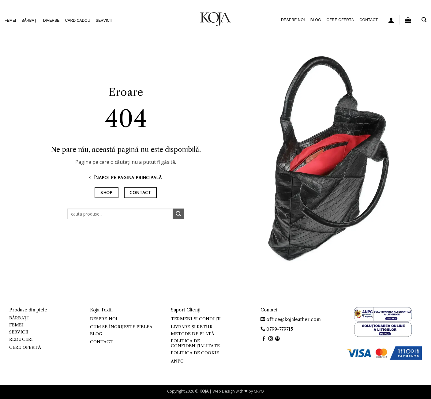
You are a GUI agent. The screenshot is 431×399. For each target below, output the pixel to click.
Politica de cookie (195, 353)
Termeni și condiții (196, 319)
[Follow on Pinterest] (277, 339)
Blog (315, 20)
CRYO (259, 391)
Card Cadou (77, 20)
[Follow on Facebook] (264, 339)
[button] (391, 20)
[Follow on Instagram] (270, 339)
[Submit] (178, 214)
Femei (10, 20)
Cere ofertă (340, 20)
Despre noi (293, 20)
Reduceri (21, 339)
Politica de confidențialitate (195, 343)
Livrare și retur (192, 326)
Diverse (51, 20)
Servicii (104, 20)
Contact (368, 20)
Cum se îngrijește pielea (121, 326)
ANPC (177, 361)
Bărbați (29, 20)
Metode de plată (193, 334)
